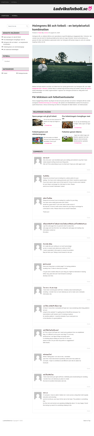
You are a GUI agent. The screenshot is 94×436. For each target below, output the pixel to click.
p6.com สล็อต (47, 244)
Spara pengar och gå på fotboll (44, 116)
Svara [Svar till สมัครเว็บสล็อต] (88, 217)
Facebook (7, 61)
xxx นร (45, 393)
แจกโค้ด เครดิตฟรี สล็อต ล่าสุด (52, 306)
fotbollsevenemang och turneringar (48, 102)
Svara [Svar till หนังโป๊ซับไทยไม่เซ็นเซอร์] (88, 348)
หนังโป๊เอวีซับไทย (48, 374)
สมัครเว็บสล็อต (47, 198)
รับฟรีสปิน (46, 176)
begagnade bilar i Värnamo (40, 88)
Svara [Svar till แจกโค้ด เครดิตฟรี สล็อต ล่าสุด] (88, 324)
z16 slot (46, 158)
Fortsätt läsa (48, 125)
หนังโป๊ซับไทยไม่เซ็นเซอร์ (50, 330)
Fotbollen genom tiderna (71, 131)
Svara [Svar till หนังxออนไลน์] (88, 368)
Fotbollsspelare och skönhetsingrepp (40, 132)
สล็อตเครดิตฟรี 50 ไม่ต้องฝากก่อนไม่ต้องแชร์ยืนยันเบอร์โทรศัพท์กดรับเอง (65, 224)
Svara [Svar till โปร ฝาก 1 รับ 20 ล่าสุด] (88, 299)
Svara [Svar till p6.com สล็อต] (88, 258)
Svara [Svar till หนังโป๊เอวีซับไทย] (88, 386)
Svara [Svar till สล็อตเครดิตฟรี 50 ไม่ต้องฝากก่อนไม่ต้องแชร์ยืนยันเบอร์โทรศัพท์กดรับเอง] (88, 238)
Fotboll (14, 2)
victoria (46, 32)
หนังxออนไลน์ (47, 354)
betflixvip (47, 264)
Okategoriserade (23, 73)
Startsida (5, 2)
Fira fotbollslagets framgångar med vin (76, 117)
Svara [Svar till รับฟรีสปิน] (88, 192)
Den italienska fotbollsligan (10, 49)
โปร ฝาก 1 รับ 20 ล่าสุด (50, 288)
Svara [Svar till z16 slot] (88, 170)
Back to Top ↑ (87, 420)
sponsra (89, 88)
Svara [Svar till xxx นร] (88, 411)
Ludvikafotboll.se (7, 420)
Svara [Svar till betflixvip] (88, 281)
